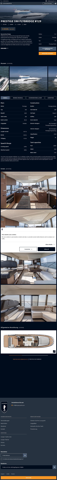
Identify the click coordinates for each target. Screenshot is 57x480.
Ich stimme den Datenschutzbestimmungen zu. (13, 459)
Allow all (46, 249)
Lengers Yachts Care (6, 436)
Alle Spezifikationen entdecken (47, 49)
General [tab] (5, 97)
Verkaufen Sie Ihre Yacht (36, 426)
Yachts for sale (48, 3)
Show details (49, 244)
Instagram (2, 473)
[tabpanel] (28, 128)
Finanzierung (33, 429)
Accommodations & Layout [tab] (35, 97)
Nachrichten (4, 423)
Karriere (3, 445)
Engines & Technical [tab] (18, 97)
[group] (28, 78)
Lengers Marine (5, 439)
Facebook (13, 473)
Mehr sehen (3, 48)
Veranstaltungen (5, 420)
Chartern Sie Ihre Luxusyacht (37, 420)
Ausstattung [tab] (51, 97)
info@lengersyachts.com (19, 405)
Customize (28, 249)
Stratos (2, 442)
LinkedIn (7, 473)
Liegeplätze (33, 423)
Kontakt (3, 429)
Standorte (3, 426)
